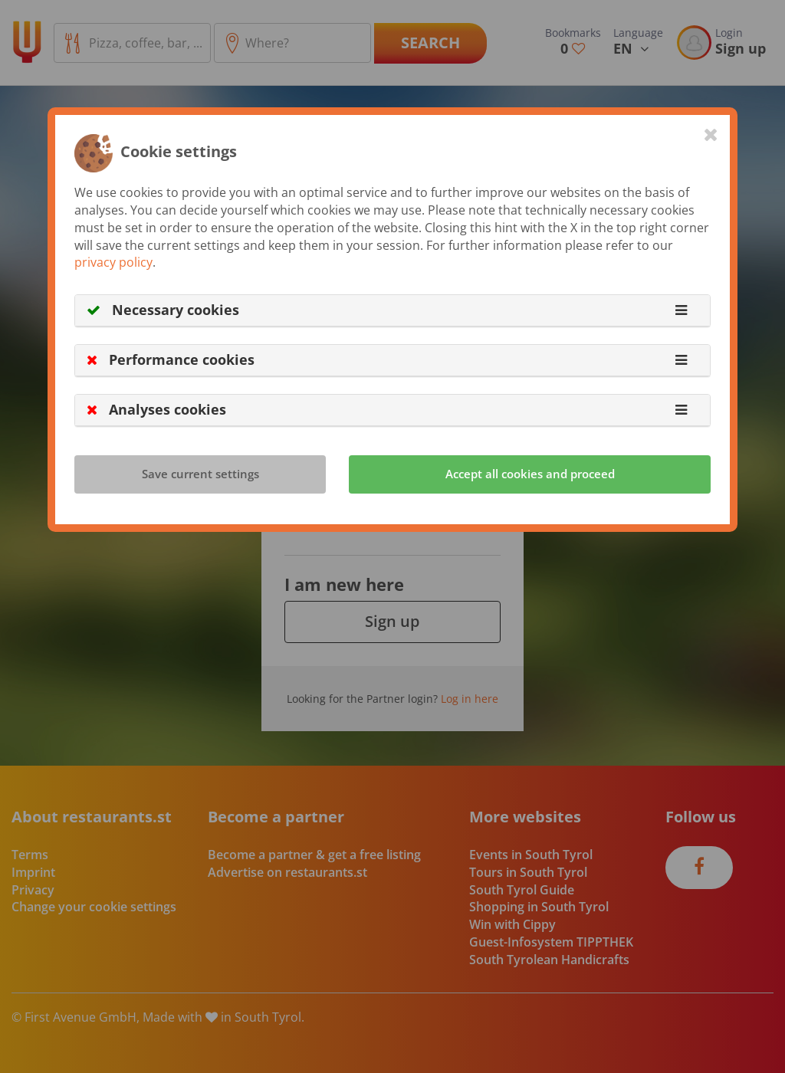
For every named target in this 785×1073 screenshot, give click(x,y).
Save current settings (200, 473)
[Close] (711, 134)
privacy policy (113, 262)
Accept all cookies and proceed (530, 473)
